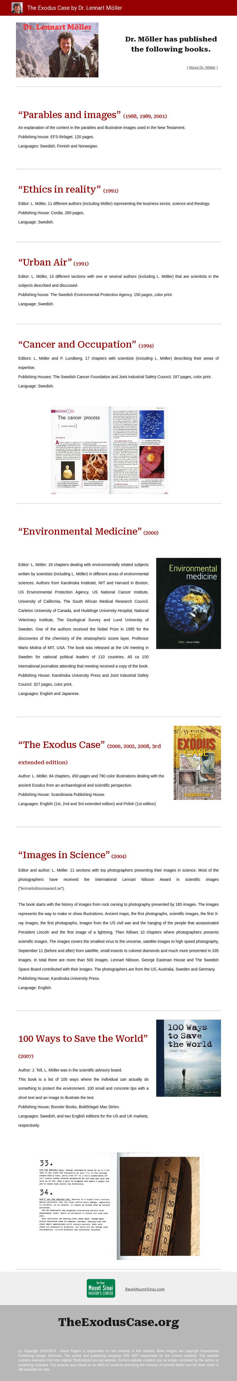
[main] (171, 47)
